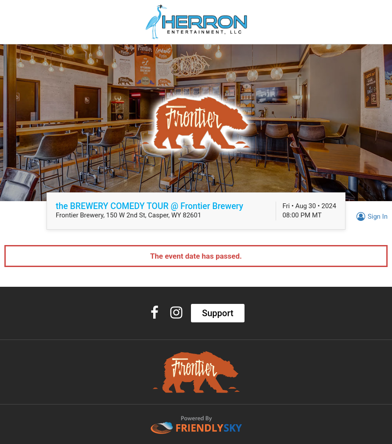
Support (217, 313)
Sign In (371, 216)
